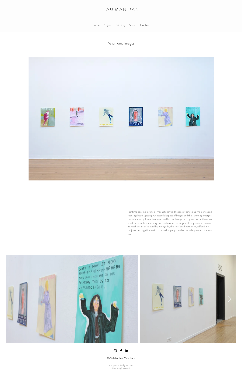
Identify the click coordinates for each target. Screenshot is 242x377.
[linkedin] (127, 351)
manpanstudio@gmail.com (121, 365)
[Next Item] (229, 299)
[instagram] (115, 351)
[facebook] (121, 351)
